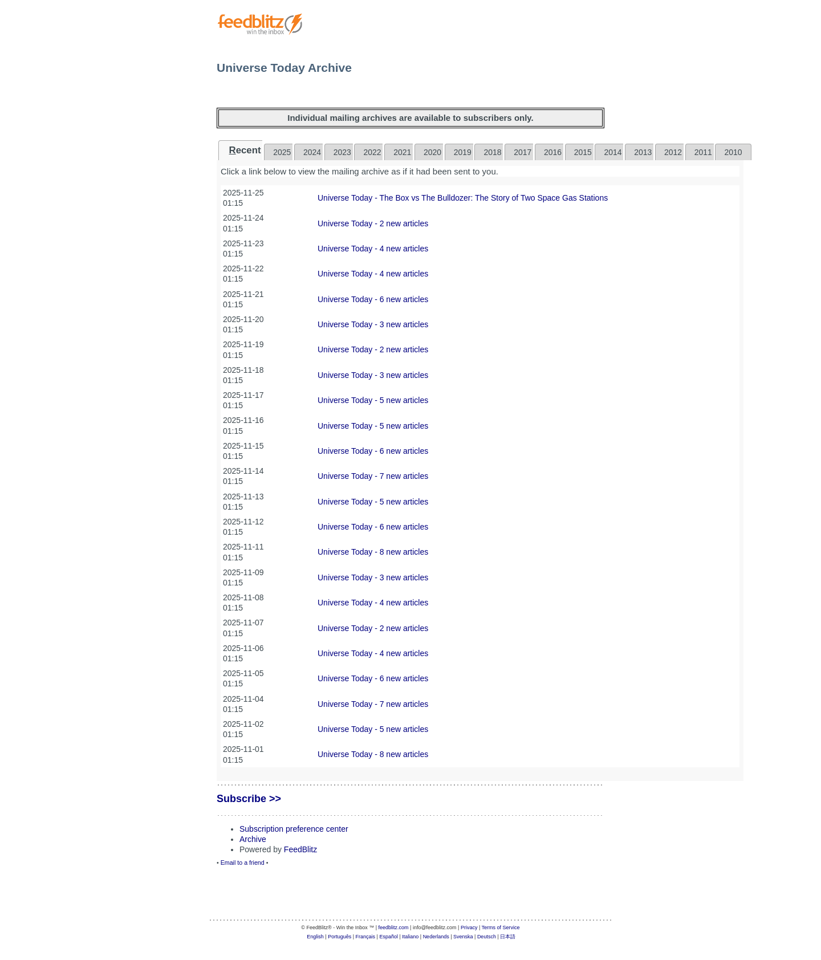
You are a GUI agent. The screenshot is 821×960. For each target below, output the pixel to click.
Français (366, 936)
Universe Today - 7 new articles (373, 476)
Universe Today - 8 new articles (373, 551)
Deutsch (486, 936)
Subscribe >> (249, 798)
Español (388, 936)
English (315, 936)
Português (339, 936)
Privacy (469, 927)
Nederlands (436, 936)
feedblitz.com (394, 927)
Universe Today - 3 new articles (373, 324)
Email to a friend (243, 862)
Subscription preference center (293, 828)
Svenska (463, 936)
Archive (252, 839)
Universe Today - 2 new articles (373, 223)
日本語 (507, 936)
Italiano (410, 936)
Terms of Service (501, 927)
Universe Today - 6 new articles (373, 299)
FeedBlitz (300, 849)
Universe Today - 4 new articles (373, 248)
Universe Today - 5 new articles (373, 400)
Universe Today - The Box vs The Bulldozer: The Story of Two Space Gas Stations (463, 197)
